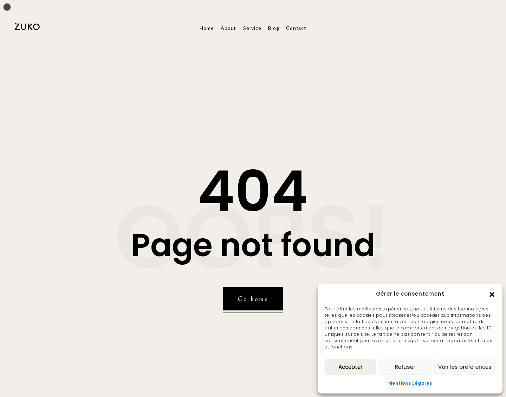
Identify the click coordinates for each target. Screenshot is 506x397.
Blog (273, 28)
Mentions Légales (410, 383)
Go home (253, 299)
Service (252, 28)
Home (207, 28)
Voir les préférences (465, 367)
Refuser (405, 367)
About (228, 28)
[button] (491, 293)
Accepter (350, 367)
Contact (296, 28)
